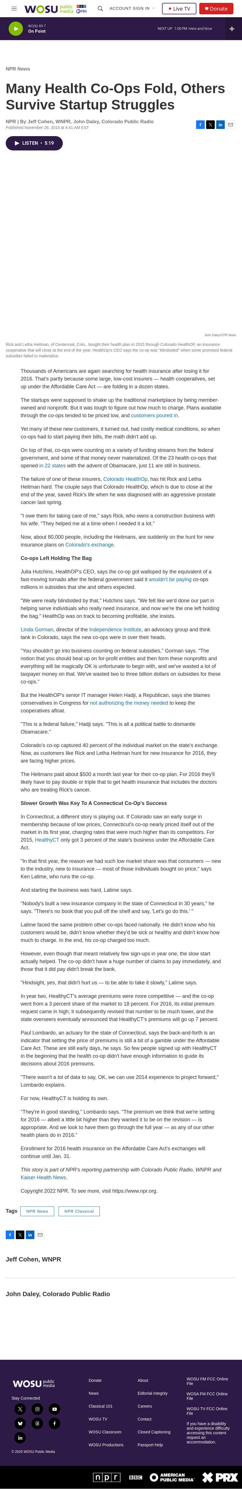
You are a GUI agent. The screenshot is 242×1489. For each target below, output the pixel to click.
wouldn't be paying (170, 579)
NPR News (18, 69)
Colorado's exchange (89, 545)
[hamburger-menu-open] (14, 8)
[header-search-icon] (100, 8)
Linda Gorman (37, 629)
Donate (219, 9)
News (94, 1393)
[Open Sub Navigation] (154, 8)
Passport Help (150, 1445)
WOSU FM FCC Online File (207, 1381)
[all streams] (233, 28)
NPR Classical (79, 1211)
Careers (145, 1406)
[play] (15, 29)
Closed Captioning (154, 1432)
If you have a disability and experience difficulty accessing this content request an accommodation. (208, 1433)
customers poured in (154, 415)
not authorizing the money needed (129, 703)
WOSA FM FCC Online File (207, 1396)
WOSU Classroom (105, 1432)
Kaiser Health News (43, 1177)
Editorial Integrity (152, 1393)
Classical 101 (100, 1406)
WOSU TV (98, 1419)
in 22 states (52, 466)
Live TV (179, 8)
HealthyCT (48, 840)
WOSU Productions (106, 1445)
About (143, 1380)
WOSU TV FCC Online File (207, 1411)
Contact (144, 1419)
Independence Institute (115, 629)
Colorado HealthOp (125, 479)
